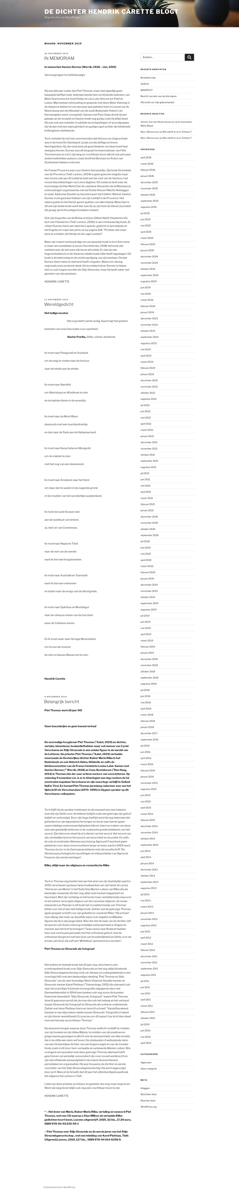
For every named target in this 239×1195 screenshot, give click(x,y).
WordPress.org (149, 1106)
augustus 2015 (149, 789)
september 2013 (149, 882)
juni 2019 (145, 621)
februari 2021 (148, 504)
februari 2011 (148, 1012)
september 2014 (149, 844)
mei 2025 (146, 225)
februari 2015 (148, 820)
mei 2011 (145, 993)
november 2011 (149, 962)
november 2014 (149, 832)
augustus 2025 (149, 207)
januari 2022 (147, 436)
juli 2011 (145, 981)
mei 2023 (146, 349)
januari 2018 (147, 727)
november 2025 (149, 188)
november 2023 (149, 324)
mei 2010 (146, 1036)
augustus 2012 (148, 925)
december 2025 (149, 182)
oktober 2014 (148, 838)
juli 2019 (145, 615)
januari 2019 (147, 652)
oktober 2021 (148, 454)
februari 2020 (148, 572)
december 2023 (149, 318)
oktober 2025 (148, 194)
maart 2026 (147, 163)
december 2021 (149, 442)
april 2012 (146, 937)
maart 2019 (147, 640)
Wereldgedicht (59, 304)
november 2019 (149, 591)
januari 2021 (147, 510)
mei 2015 (146, 801)
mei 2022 (146, 417)
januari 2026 (147, 176)
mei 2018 (146, 702)
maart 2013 (147, 906)
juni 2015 (145, 795)
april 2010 (146, 1042)
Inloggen (145, 1088)
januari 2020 (147, 578)
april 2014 (146, 857)
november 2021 (149, 448)
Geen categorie (149, 1068)
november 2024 (149, 262)
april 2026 (146, 157)
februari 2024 (148, 306)
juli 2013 (145, 894)
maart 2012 (147, 943)
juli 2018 (145, 690)
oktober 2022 (148, 392)
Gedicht (145, 83)
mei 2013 (146, 900)
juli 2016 (145, 745)
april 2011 (146, 999)
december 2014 (149, 826)
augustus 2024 (149, 281)
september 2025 (150, 200)
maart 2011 (147, 1005)
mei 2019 (146, 628)
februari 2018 (148, 721)
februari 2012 (148, 950)
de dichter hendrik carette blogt (111, 11)
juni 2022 (145, 411)
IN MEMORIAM (59, 58)
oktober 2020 (148, 529)
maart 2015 (147, 813)
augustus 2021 (148, 467)
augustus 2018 (149, 683)
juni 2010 (146, 1030)
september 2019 (149, 603)
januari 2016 (147, 776)
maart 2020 (147, 566)
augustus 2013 (149, 888)
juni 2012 (145, 931)
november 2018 (149, 665)
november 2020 (149, 522)
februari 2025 (148, 244)
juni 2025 (146, 219)
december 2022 (149, 380)
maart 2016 (147, 764)
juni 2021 (145, 479)
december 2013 (149, 869)
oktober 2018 (148, 671)
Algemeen (146, 1062)
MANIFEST (147, 90)
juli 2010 (145, 1024)
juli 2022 (145, 405)
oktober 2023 (148, 330)
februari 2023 (148, 367)
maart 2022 (147, 429)
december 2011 (149, 956)
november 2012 (149, 919)
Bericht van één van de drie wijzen (159, 96)
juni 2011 (145, 987)
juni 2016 (145, 752)
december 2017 (149, 733)
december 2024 (149, 256)
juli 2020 (145, 541)
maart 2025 (147, 237)
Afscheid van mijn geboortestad (157, 102)
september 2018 (149, 677)
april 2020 (146, 560)
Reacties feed (148, 1100)
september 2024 (150, 275)
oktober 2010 (148, 1018)
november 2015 (149, 782)
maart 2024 (147, 299)
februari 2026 (148, 169)
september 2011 (149, 968)
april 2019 (146, 634)
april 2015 (146, 807)
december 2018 (149, 659)
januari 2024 (147, 312)
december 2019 (149, 584)
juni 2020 (146, 547)
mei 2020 (146, 553)
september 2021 (149, 460)
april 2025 (146, 231)
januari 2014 (147, 863)
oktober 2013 (148, 875)
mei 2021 (146, 485)
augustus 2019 (149, 609)
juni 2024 (146, 287)
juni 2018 (145, 696)
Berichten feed (148, 1094)
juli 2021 (145, 473)
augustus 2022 (149, 398)
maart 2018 (147, 714)
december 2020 (149, 516)
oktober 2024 (148, 268)
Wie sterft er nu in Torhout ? (177, 131)
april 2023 (146, 355)
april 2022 (146, 423)
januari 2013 (147, 912)
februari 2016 (148, 770)
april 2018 (146, 708)
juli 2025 (145, 213)
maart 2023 (147, 361)
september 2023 (150, 337)
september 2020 (150, 535)
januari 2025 (147, 250)
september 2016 (149, 739)
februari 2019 (148, 646)
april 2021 (146, 491)
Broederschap (148, 77)
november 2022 (149, 386)
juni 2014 (145, 851)
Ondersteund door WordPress (59, 1187)
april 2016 (146, 758)
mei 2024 (146, 293)
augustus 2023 (149, 343)
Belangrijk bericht (61, 701)
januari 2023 (147, 374)
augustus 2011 (148, 974)
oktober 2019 (148, 597)
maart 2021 (147, 498)
